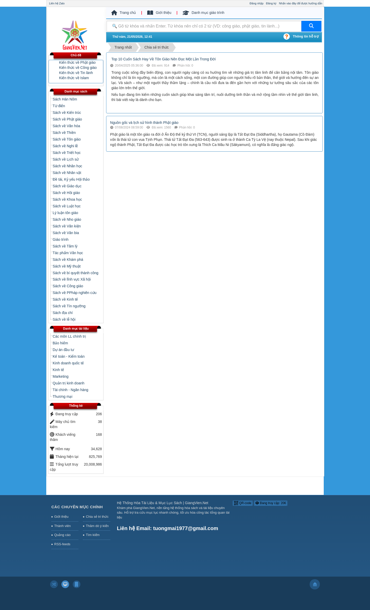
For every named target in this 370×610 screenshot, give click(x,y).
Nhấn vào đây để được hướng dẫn (300, 3)
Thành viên (62, 526)
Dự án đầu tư (63, 350)
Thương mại (62, 396)
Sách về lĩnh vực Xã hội (72, 279)
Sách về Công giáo (68, 286)
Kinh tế (58, 370)
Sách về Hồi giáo (66, 193)
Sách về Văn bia (66, 233)
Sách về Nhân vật (67, 173)
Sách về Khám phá (68, 259)
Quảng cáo (62, 535)
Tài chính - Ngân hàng (70, 390)
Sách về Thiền (64, 133)
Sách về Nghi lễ (65, 146)
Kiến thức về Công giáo (78, 68)
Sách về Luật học (67, 206)
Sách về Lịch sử (66, 159)
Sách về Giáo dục (67, 186)
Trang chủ (123, 12)
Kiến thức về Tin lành (76, 73)
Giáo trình (60, 239)
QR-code (242, 503)
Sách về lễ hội (64, 319)
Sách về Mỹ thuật (67, 266)
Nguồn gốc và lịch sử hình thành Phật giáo (144, 123)
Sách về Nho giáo (67, 219)
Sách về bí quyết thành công (75, 273)
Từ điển (59, 106)
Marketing (60, 376)
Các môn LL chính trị (69, 336)
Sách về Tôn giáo (67, 139)
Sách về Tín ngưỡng (69, 306)
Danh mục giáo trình (203, 12)
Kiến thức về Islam (74, 78)
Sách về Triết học (67, 153)
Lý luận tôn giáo (65, 213)
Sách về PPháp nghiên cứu (74, 293)
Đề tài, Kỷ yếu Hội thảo (71, 179)
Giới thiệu (159, 12)
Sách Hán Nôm (65, 99)
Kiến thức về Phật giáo (77, 62)
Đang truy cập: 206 (270, 503)
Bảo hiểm (60, 343)
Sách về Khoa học (67, 199)
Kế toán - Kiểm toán (69, 356)
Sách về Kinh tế (65, 299)
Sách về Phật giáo (67, 119)
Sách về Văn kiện (67, 226)
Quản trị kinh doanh (68, 383)
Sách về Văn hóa (66, 126)
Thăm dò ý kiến (97, 526)
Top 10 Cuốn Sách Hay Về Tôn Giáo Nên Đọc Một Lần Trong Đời (164, 59)
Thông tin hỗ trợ (306, 36)
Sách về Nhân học (67, 166)
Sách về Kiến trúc (67, 112)
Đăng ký (271, 3)
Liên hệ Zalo (56, 3)
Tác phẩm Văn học (68, 253)
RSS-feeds (62, 544)
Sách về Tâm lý (65, 246)
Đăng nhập (257, 3)
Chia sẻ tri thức (97, 517)
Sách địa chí (63, 313)
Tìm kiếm (92, 535)
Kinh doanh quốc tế (68, 363)
